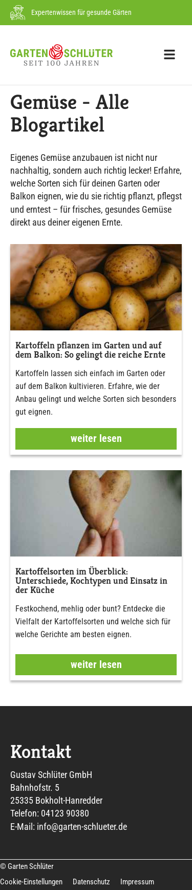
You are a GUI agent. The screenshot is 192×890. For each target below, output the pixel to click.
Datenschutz (91, 881)
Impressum (137, 881)
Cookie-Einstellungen (31, 881)
